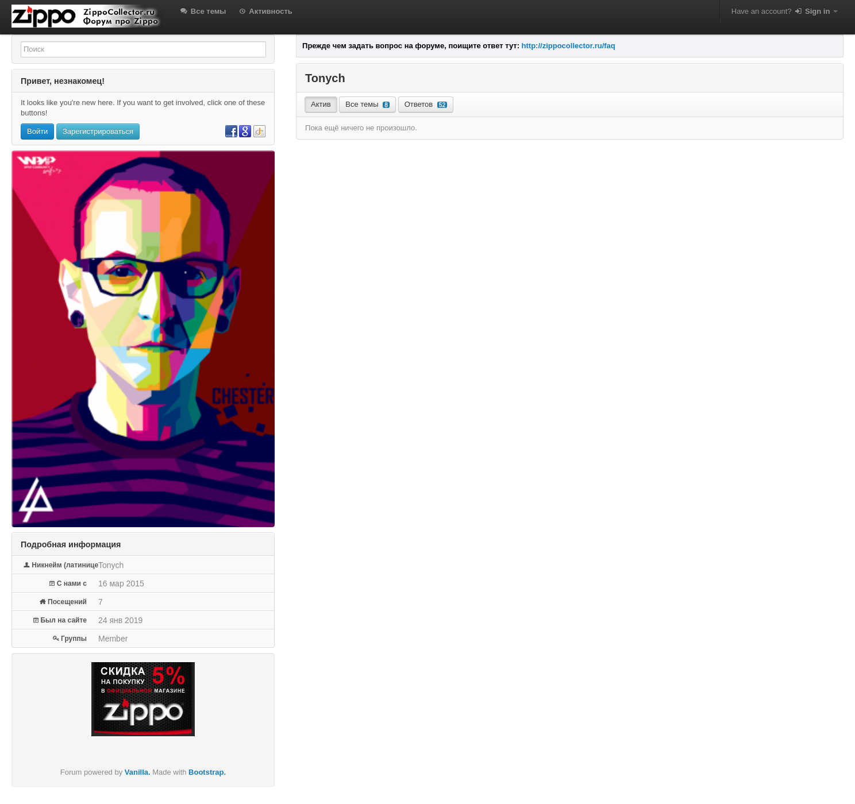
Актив (321, 104)
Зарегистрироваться (98, 131)
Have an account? (784, 11)
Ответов (426, 104)
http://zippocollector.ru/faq (568, 45)
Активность (264, 11)
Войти (37, 131)
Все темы (202, 11)
